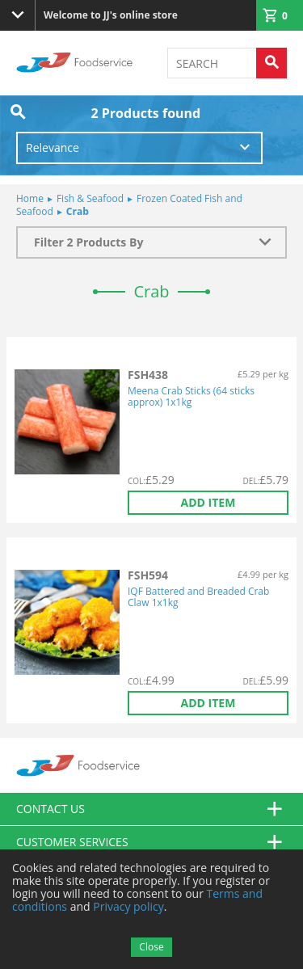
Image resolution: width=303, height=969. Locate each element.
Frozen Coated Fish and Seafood (129, 205)
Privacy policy (128, 906)
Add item (208, 502)
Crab (73, 211)
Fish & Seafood (86, 198)
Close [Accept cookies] (151, 947)
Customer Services (151, 842)
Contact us (151, 809)
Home (30, 198)
